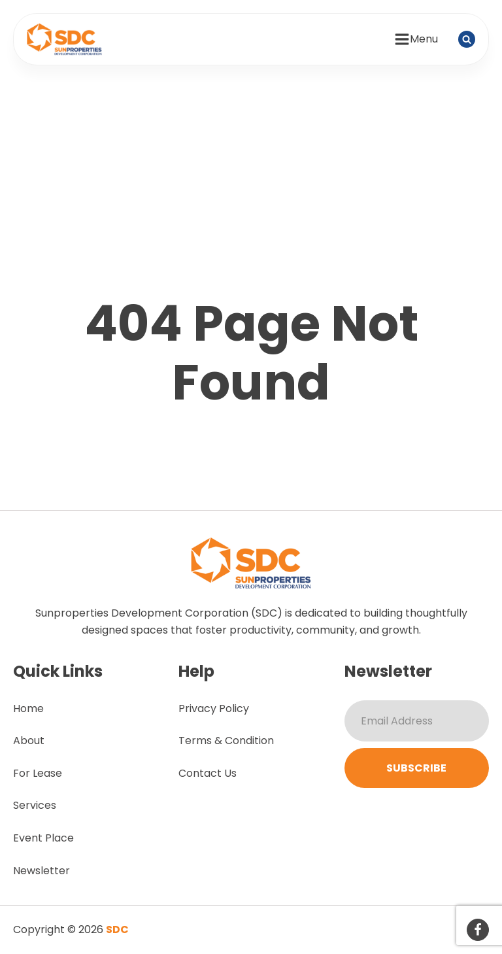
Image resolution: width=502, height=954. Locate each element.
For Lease (37, 773)
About (28, 740)
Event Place (43, 837)
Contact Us (207, 773)
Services (34, 805)
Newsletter (41, 870)
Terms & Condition (226, 740)
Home (28, 708)
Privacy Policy (213, 708)
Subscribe (416, 767)
